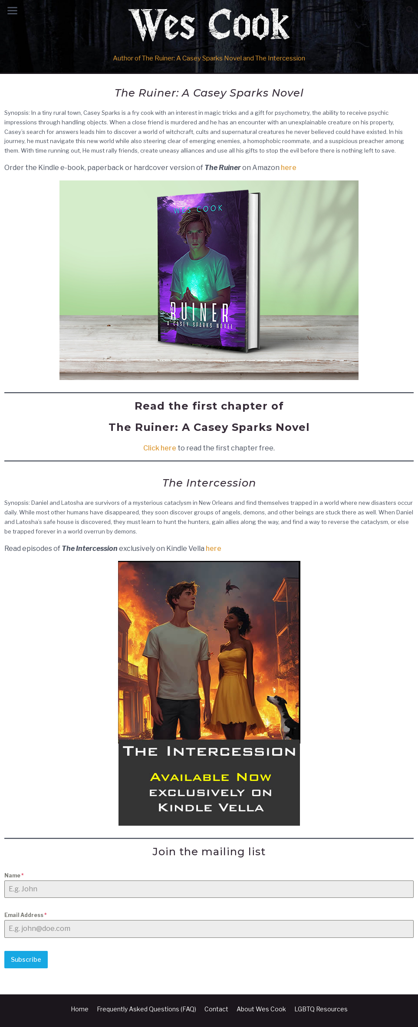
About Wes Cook (261, 1009)
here (288, 167)
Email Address (25, 915)
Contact (216, 1009)
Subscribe (26, 959)
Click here (159, 448)
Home (80, 1009)
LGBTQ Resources (321, 1009)
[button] (410, 10)
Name (14, 875)
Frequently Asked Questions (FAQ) (146, 1009)
